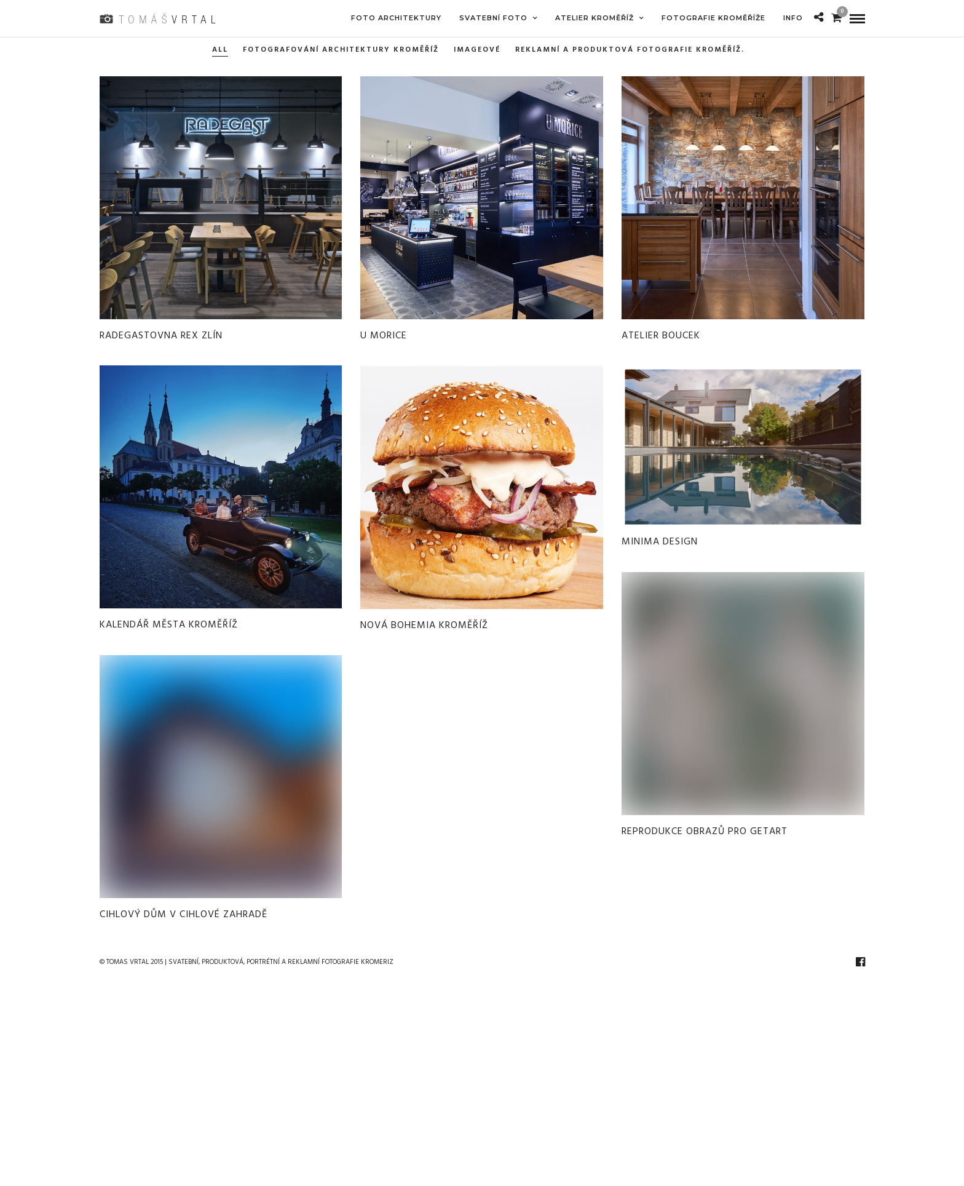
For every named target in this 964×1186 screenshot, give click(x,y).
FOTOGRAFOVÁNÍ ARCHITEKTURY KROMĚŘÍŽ (341, 50)
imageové (477, 50)
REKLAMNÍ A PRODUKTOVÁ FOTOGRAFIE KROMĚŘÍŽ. (630, 50)
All (220, 50)
